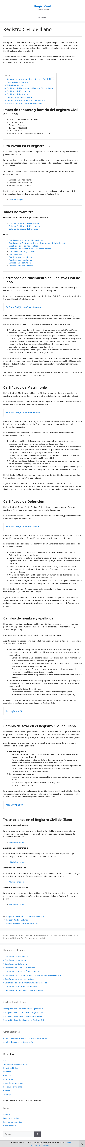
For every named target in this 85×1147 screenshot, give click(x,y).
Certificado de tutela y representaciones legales (30, 248)
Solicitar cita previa (17, 199)
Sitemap (7, 1094)
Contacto (7, 1075)
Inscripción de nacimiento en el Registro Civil (23, 1008)
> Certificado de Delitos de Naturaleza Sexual (23, 990)
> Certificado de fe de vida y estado (18, 979)
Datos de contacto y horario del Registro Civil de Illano (30, 79)
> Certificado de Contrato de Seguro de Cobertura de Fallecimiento (32, 975)
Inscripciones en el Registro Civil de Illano (25, 103)
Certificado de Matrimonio (18, 91)
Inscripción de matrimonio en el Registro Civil (23, 1012)
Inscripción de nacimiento (20, 257)
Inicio (5, 1060)
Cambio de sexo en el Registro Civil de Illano (26, 100)
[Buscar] (37, 1134)
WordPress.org (9, 1125)
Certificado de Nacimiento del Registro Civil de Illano (30, 88)
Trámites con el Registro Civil (16, 1064)
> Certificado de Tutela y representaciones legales (25, 982)
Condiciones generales (13, 1083)
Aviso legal (8, 1079)
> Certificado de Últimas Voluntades (19, 967)
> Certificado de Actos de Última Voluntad (21, 971)
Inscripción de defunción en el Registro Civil (22, 1016)
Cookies (6, 1090)
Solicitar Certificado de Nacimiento (24, 223)
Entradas (7, 1071)
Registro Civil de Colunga (17, 920)
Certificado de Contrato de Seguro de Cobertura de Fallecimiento (37, 243)
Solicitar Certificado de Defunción (23, 229)
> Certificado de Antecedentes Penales (20, 986)
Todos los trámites (15, 85)
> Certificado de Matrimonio (15, 960)
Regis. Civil (42, 6)
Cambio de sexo (16, 254)
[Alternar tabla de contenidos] (51, 76)
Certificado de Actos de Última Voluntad (26, 240)
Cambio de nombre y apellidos (20, 97)
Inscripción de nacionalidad (21, 265)
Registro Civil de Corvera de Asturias (22, 923)
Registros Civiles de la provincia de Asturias (25, 916)
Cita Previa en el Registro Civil (20, 82)
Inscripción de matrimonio (20, 260)
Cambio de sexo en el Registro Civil (18, 1042)
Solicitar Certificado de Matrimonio (24, 226)
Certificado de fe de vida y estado (23, 246)
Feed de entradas (11, 1118)
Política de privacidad (12, 1087)
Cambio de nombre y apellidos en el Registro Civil (25, 1038)
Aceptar (46, 1145)
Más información (14, 711)
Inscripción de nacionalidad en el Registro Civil (23, 1020)
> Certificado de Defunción (15, 964)
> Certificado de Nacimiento (15, 956)
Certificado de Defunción (17, 94)
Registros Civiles (10, 1068)
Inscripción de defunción (20, 262)
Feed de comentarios (12, 1122)
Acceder (6, 1114)
